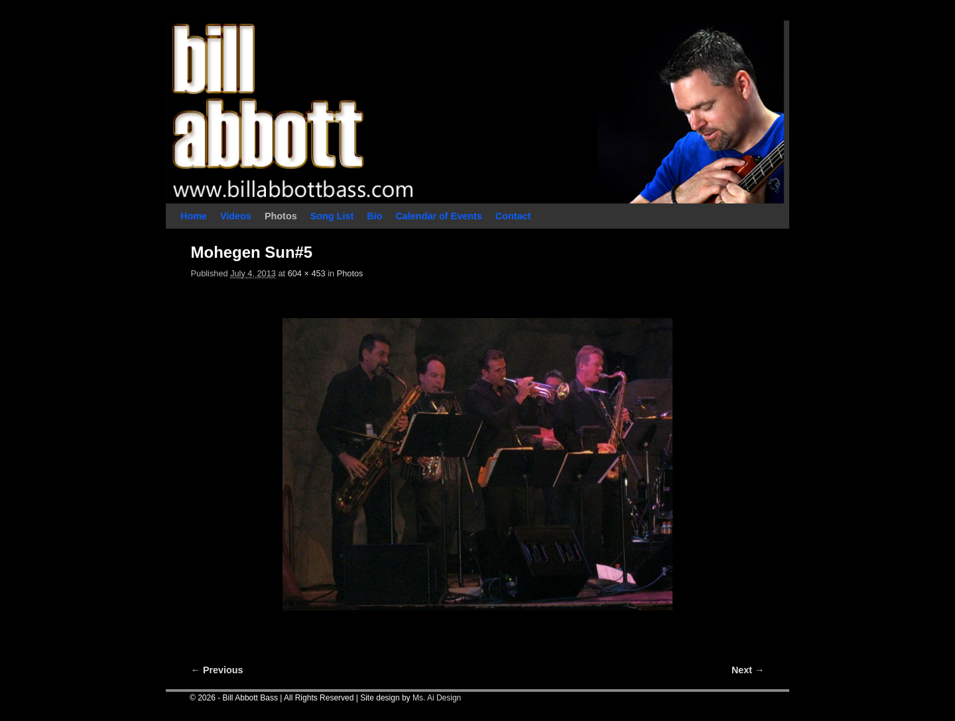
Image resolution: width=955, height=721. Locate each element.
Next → (748, 670)
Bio (374, 216)
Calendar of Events (438, 216)
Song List (332, 216)
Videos (235, 216)
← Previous (217, 670)
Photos (281, 216)
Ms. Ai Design (437, 697)
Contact (513, 216)
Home (193, 216)
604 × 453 (307, 273)
